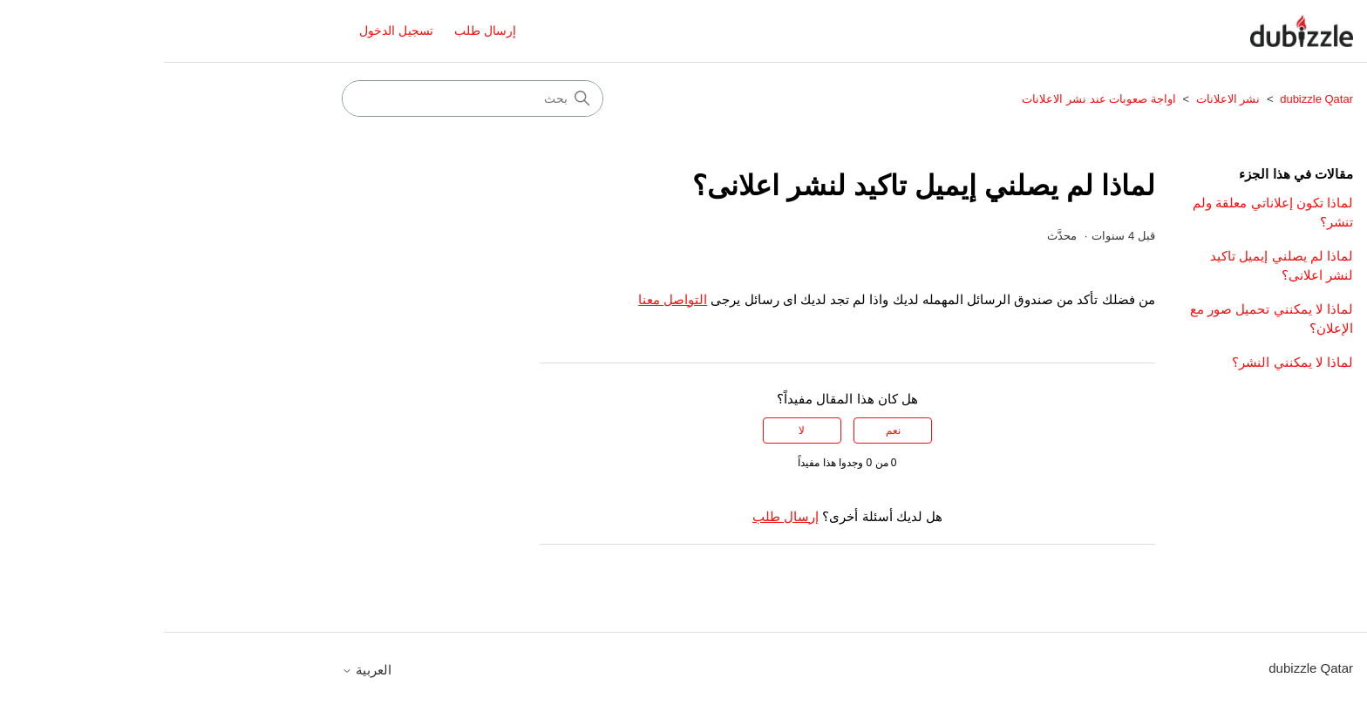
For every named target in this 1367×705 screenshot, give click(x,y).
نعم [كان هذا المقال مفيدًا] (729, 430)
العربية (203, 669)
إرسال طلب (321, 30)
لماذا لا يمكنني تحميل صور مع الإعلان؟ (1107, 319)
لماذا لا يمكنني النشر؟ (1128, 362)
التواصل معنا (508, 299)
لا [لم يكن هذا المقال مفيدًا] (638, 430)
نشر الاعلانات (1064, 98)
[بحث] (309, 98)
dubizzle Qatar (1151, 98)
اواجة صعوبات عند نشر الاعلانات (934, 98)
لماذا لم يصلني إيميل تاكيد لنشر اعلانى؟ (1117, 265)
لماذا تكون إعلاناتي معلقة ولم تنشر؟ (1109, 212)
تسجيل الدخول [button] (232, 30)
